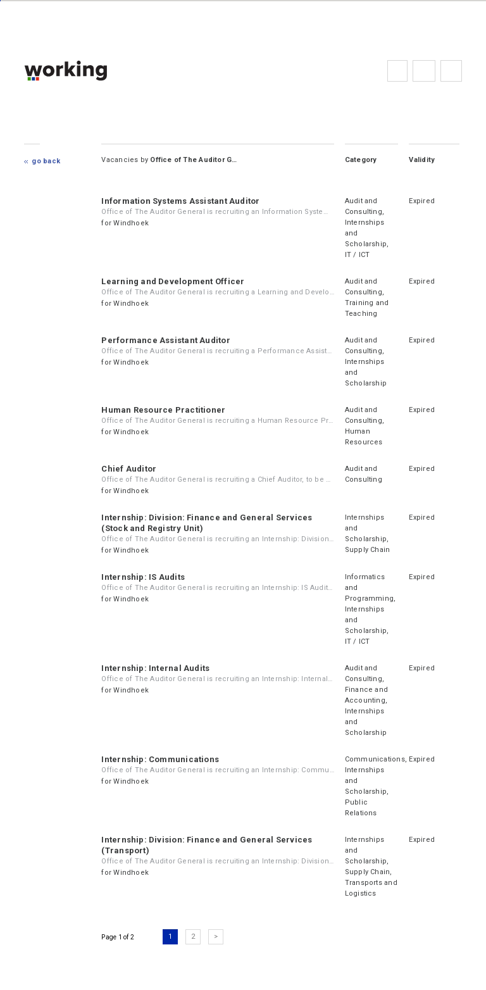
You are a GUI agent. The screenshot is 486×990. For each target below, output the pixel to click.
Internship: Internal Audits (155, 668)
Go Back (46, 161)
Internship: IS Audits (143, 577)
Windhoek (131, 223)
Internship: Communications (160, 759)
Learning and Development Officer (172, 281)
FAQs (424, 71)
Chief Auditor (128, 468)
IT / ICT (357, 255)
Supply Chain (367, 550)
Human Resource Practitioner (163, 410)
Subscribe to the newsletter (451, 71)
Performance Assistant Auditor (165, 340)
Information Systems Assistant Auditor (180, 201)
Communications (375, 759)
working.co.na (91, 70)
